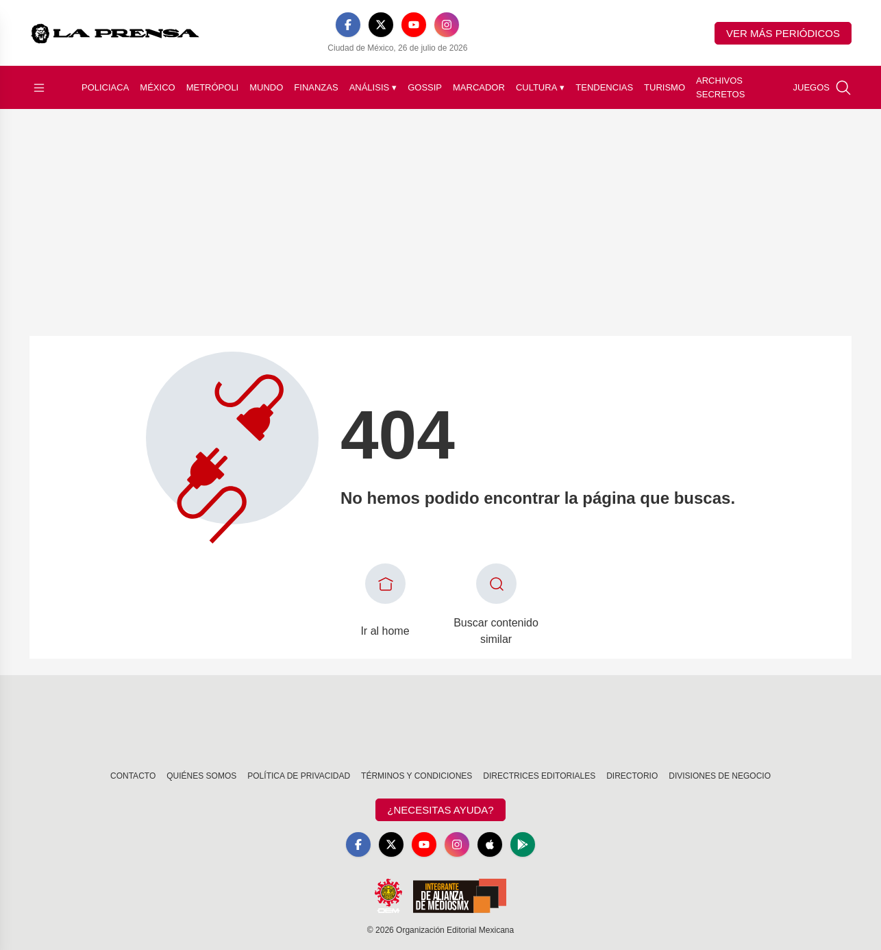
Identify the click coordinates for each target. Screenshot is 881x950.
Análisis (373, 88)
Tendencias (604, 87)
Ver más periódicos (783, 33)
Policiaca (105, 87)
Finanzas (316, 87)
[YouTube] (413, 24)
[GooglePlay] (522, 844)
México (157, 87)
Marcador (479, 87)
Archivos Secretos (720, 87)
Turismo (664, 87)
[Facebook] (348, 24)
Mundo (266, 87)
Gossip (425, 87)
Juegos (811, 87)
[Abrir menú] (39, 87)
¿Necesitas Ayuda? (440, 810)
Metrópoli (212, 87)
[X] (381, 24)
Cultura (540, 88)
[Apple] (489, 844)
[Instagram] (446, 24)
